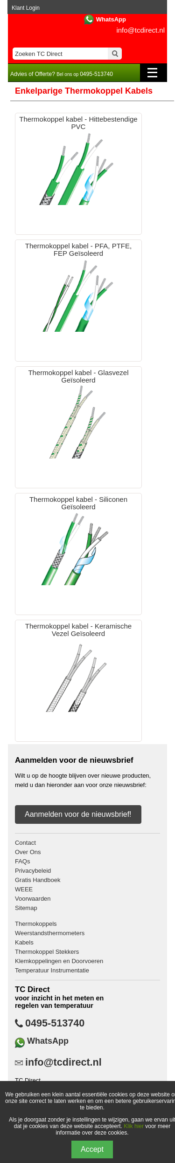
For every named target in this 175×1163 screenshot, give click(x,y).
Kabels (24, 942)
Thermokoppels (36, 923)
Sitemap (26, 907)
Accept (92, 1149)
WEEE (24, 889)
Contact (25, 842)
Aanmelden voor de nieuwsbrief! (78, 814)
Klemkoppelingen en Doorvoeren (59, 961)
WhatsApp (111, 19)
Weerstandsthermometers (49, 933)
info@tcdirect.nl (140, 30)
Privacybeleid (33, 870)
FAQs (22, 861)
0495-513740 (54, 1023)
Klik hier (134, 1126)
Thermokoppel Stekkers (47, 951)
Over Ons (28, 851)
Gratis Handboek (38, 879)
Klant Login (26, 8)
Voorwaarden (33, 898)
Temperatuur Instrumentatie (52, 970)
